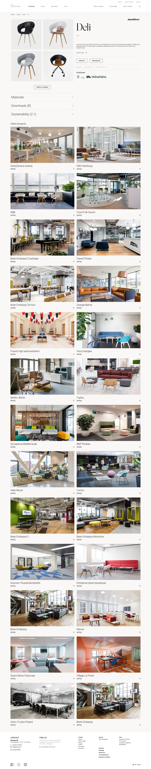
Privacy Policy (122, 741)
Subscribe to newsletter (104, 757)
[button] (96, 61)
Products (32, 6)
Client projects (99, 6)
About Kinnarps (129, 2)
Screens (80, 744)
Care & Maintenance (104, 754)
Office (43, 6)
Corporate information (124, 739)
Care (65, 6)
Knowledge (113, 6)
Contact (138, 2)
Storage (80, 743)
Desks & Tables (82, 741)
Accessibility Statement (125, 743)
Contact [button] (82, 60)
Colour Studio (127, 6)
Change (139, 764)
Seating (19, 14)
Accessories (81, 746)
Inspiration (101, 748)
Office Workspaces (103, 739)
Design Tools (102, 752)
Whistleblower (122, 744)
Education (54, 6)
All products (81, 748)
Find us (120, 2)
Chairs (24, 14)
